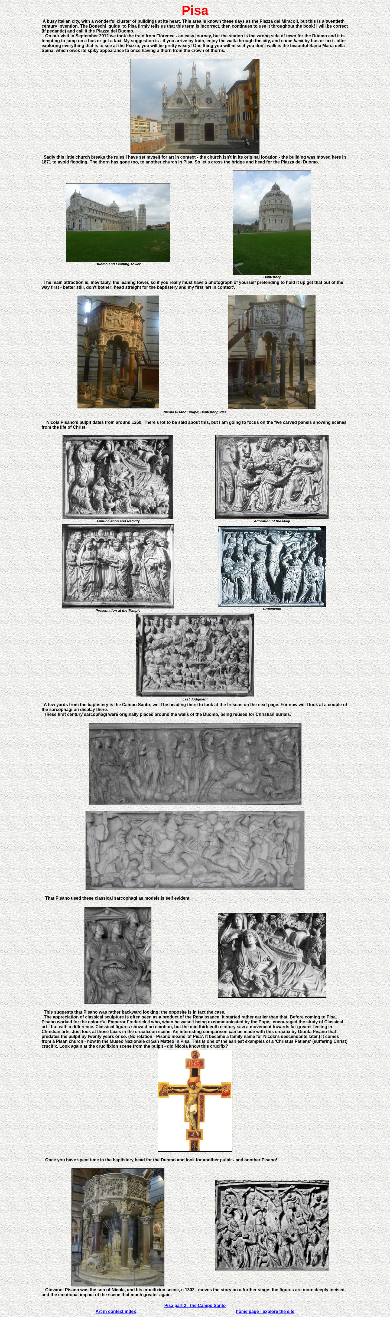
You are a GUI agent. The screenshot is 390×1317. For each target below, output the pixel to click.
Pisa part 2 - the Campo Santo (195, 1305)
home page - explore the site (265, 1311)
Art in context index (116, 1311)
